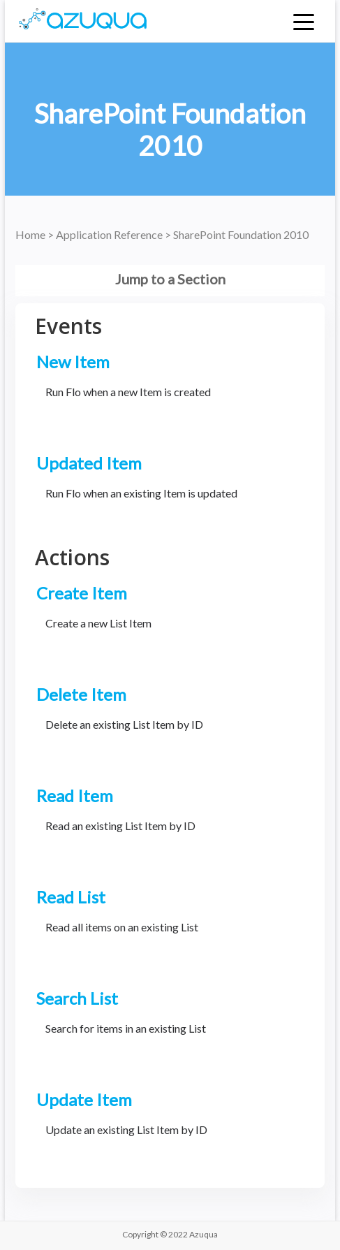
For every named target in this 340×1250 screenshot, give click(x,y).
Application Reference (110, 234)
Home (31, 234)
